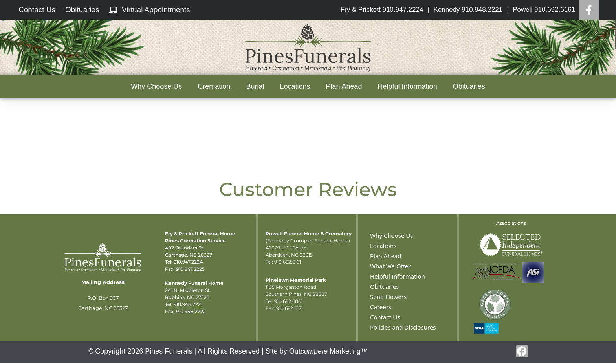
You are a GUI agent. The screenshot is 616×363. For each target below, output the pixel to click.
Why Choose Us (156, 86)
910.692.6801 (288, 301)
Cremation (214, 86)
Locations (295, 86)
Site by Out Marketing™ (317, 351)
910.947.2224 (188, 262)
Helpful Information (407, 86)
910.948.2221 (188, 304)
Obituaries (469, 86)
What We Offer (390, 266)
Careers (380, 307)
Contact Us (385, 317)
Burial (255, 86)
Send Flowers (388, 297)
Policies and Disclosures (403, 327)
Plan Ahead (344, 86)
